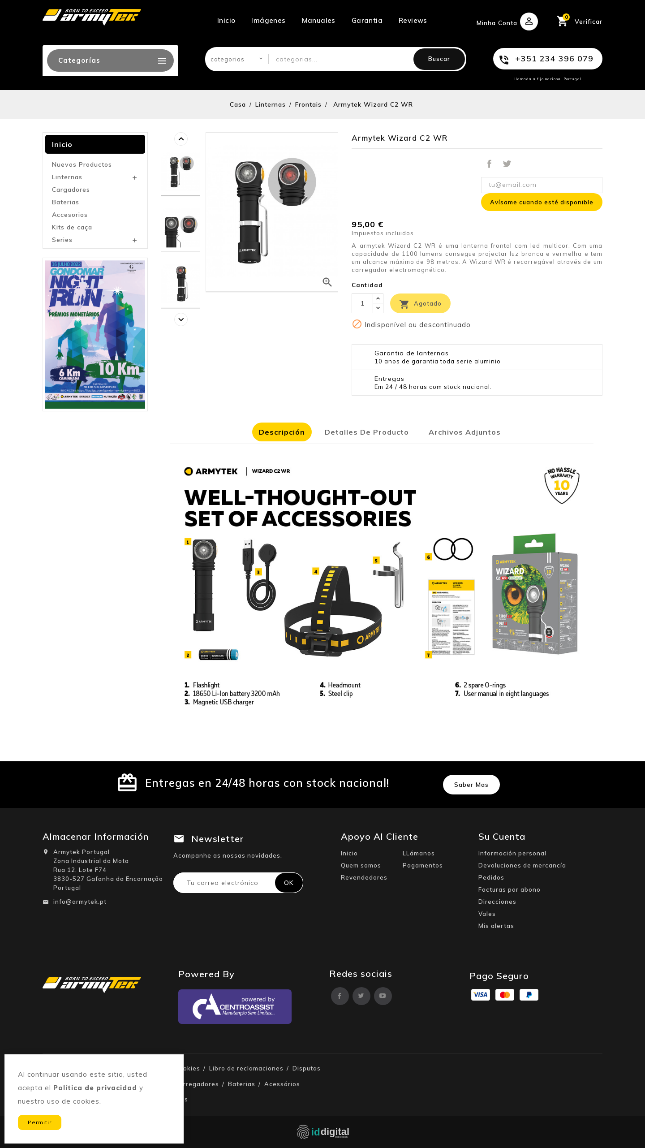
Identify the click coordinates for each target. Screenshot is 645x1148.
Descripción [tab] (282, 431)
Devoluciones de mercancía (522, 865)
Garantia (367, 20)
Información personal (512, 853)
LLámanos (419, 853)
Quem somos (361, 865)
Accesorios (70, 215)
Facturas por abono (509, 889)
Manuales (318, 20)
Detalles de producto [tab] (367, 431)
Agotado (420, 304)
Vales (487, 913)
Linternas (67, 177)
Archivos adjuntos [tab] (465, 431)
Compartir (489, 164)
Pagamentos (423, 865)
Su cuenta (501, 836)
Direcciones (497, 901)
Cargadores (71, 190)
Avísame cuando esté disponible (541, 202)
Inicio (226, 20)
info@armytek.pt (80, 901)
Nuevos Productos (82, 164)
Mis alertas (496, 925)
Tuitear (506, 164)
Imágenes (268, 20)
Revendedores (364, 877)
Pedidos (491, 877)
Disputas (306, 1068)
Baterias (65, 202)
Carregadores (197, 1084)
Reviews (413, 20)
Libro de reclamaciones (246, 1068)
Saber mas (471, 785)
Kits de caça (72, 227)
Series (62, 240)
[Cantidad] (362, 303)
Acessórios (282, 1084)
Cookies (187, 1068)
